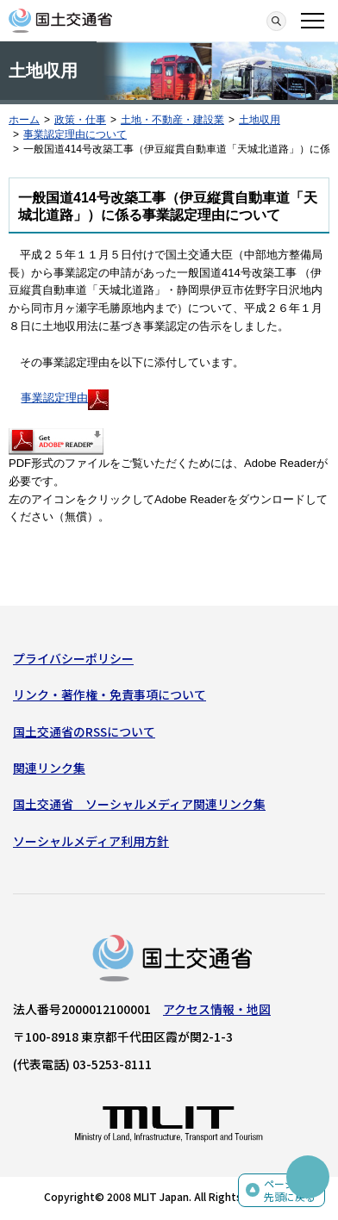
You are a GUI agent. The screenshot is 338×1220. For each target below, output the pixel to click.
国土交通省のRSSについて (84, 731)
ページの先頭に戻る (290, 1190)
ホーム (24, 120)
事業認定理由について (75, 134)
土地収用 (259, 120)
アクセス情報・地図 (217, 1009)
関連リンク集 (49, 767)
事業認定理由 (65, 397)
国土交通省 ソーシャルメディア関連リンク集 (139, 803)
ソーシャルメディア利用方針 (91, 841)
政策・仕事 (80, 120)
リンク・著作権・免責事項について (109, 694)
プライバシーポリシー (73, 658)
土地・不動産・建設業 (172, 120)
